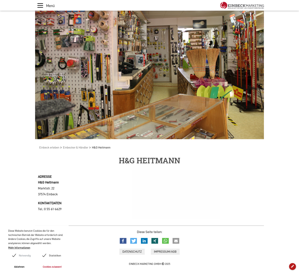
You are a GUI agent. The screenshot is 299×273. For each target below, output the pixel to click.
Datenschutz (132, 251)
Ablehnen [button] (19, 267)
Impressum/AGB (165, 251)
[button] (123, 241)
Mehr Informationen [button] (19, 247)
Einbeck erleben (49, 147)
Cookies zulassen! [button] (52, 267)
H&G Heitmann (101, 147)
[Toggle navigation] (46, 5)
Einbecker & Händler (75, 147)
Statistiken (55, 255)
